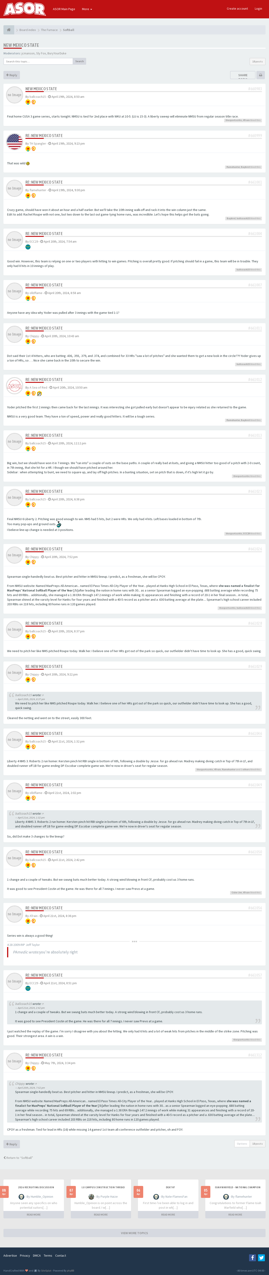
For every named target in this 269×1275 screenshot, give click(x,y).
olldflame (36, 293)
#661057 (255, 975)
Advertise (10, 1255)
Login (258, 8)
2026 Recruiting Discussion (36, 1187)
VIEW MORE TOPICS (134, 1233)
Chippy (34, 336)
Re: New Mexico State (44, 135)
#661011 (255, 328)
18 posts (257, 61)
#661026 (255, 548)
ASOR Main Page (64, 9)
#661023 (255, 491)
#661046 (255, 733)
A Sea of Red (38, 387)
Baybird (245, 166)
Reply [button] (11, 75)
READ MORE (34, 1214)
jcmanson (28, 53)
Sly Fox (41, 53)
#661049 (255, 784)
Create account (237, 8)
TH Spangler (38, 143)
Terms (48, 1255)
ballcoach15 (38, 97)
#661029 (255, 666)
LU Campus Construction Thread (103, 1187)
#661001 (255, 182)
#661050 (255, 851)
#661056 (255, 907)
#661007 (255, 285)
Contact (60, 1255)
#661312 (255, 1055)
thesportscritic (234, 120)
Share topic (242, 77)
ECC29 (34, 241)
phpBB (70, 1270)
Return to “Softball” (18, 1158)
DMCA (37, 1255)
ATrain (246, 120)
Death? (170, 1187)
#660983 (255, 88)
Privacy (25, 1255)
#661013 (255, 435)
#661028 (255, 623)
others (246, 769)
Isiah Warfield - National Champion (238, 1187)
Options (242, 1143)
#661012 (255, 379)
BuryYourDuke (56, 53)
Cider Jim (237, 892)
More (87, 9)
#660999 (255, 135)
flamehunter (233, 166)
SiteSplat (46, 1270)
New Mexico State (21, 45)
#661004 (255, 233)
